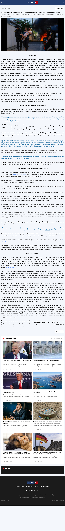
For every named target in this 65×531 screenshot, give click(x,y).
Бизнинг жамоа (44, 486)
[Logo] (32, 2)
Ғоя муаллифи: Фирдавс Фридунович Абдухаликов (45, 495)
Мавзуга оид (9, 339)
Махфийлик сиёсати (6, 500)
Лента (6, 469)
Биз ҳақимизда (20, 486)
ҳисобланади (9, 267)
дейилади (47, 230)
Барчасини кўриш (56, 339)
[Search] (63, 3)
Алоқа (36, 486)
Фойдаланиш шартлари (58, 500)
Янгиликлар (29, 486)
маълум (19, 174)
